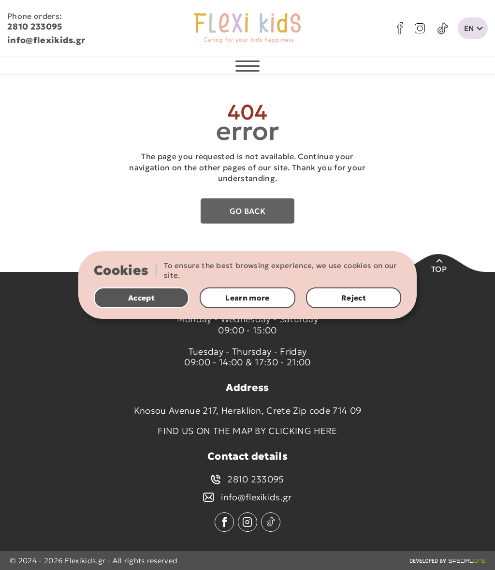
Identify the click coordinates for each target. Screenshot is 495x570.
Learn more (247, 297)
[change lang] (473, 28)
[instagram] (420, 28)
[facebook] (400, 28)
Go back (247, 211)
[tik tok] (442, 28)
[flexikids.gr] (247, 28)
